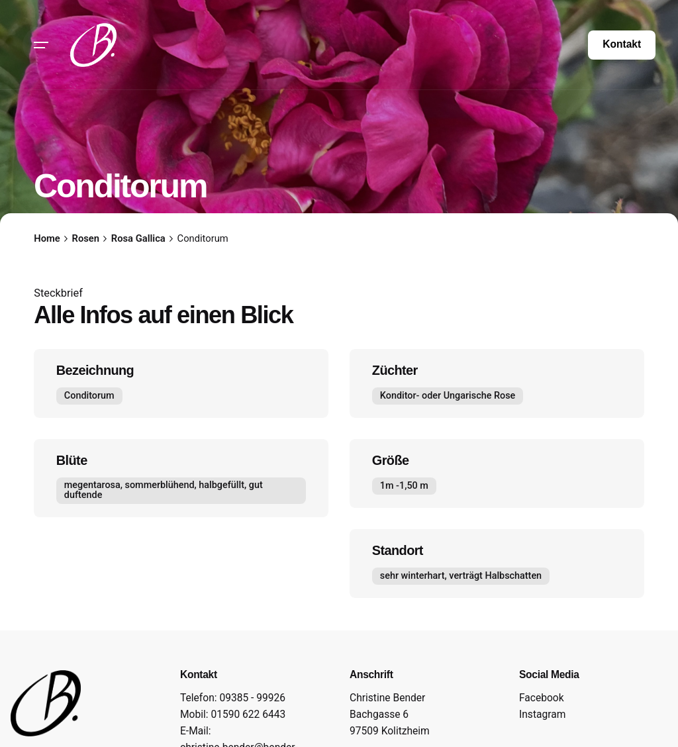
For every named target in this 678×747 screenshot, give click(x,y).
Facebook (541, 698)
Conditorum (89, 395)
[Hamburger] (41, 45)
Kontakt (622, 44)
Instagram (542, 715)
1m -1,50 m (404, 485)
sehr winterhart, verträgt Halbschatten (461, 575)
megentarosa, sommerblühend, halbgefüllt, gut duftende (163, 489)
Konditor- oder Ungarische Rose (447, 395)
